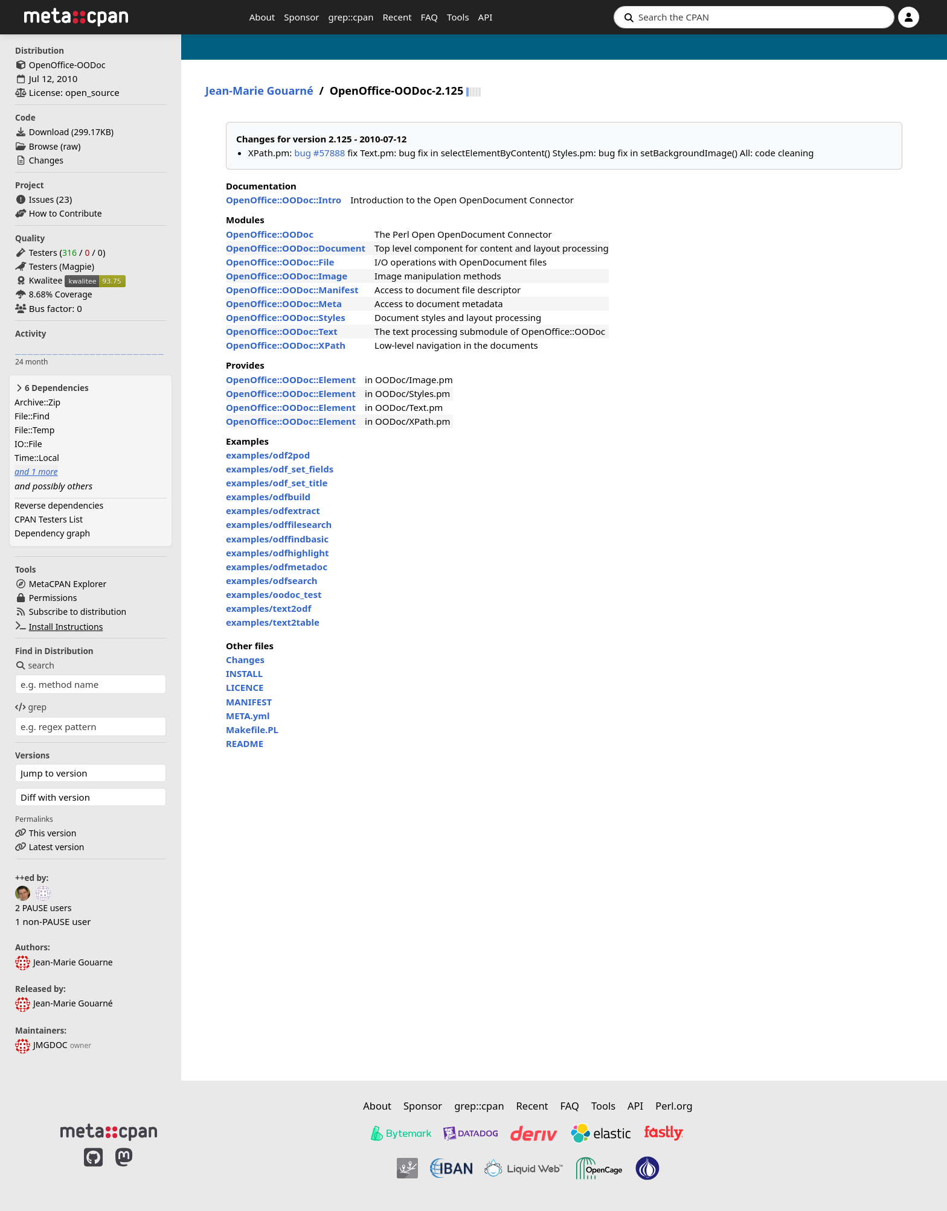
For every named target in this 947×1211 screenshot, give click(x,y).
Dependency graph (52, 533)
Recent (396, 17)
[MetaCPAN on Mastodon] (136, 1170)
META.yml (247, 716)
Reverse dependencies (58, 505)
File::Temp (34, 430)
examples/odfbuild (268, 497)
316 (69, 252)
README (244, 743)
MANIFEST (249, 702)
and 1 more (36, 471)
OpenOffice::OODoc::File (280, 262)
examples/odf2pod (268, 455)
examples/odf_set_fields (279, 469)
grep (31, 707)
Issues (41, 199)
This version (53, 833)
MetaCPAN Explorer (67, 584)
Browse (43, 146)
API (485, 17)
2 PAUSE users (43, 908)
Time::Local (36, 457)
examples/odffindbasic (277, 539)
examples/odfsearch (272, 580)
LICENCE (244, 687)
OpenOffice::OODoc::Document (295, 248)
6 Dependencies (51, 388)
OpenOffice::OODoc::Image (286, 276)
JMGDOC (41, 1044)
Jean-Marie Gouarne (64, 962)
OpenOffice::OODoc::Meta (284, 303)
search (34, 665)
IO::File (28, 444)
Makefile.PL (252, 729)
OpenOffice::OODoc (269, 234)
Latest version (57, 847)
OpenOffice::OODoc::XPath (285, 345)
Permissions (53, 597)
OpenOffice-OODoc (67, 65)
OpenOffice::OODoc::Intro (283, 200)
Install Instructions (66, 626)
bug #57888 (319, 153)
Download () (71, 132)
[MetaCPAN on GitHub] (93, 1170)
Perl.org (674, 1106)
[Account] (908, 17)
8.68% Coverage (60, 294)
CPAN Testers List (48, 519)
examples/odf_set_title (277, 483)
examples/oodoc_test (274, 594)
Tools (458, 17)
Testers (43, 252)
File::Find (32, 416)
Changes (46, 160)
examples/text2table (272, 622)
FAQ (429, 17)
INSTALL (244, 673)
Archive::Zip (37, 402)
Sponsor (301, 17)
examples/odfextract (273, 510)
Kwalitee (46, 280)
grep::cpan (350, 17)
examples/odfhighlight (277, 553)
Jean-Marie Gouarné (64, 1003)
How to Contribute (65, 213)
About (262, 17)
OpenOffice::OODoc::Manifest (292, 290)
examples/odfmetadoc (276, 567)
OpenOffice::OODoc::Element (291, 379)
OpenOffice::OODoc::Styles (285, 317)
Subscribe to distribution (78, 611)
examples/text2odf (268, 608)
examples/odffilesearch (279, 524)
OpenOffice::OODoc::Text (282, 331)
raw (70, 146)
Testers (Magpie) (61, 266)
